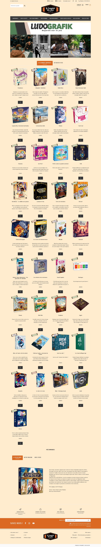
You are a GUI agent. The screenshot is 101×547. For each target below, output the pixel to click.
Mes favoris (58, 1)
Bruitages (80, 277)
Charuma (20, 163)
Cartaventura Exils (40, 126)
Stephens (60, 315)
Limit (80, 391)
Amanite (20, 391)
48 (80, 325)
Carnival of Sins (40, 201)
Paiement (12, 535)
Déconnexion (87, 537)
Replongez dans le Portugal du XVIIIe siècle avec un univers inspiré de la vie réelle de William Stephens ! (60, 321)
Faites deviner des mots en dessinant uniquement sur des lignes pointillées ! (80, 130)
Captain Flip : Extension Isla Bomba (20, 126)
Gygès (80, 315)
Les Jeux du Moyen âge (80, 353)
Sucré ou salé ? (60, 353)
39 (60, 400)
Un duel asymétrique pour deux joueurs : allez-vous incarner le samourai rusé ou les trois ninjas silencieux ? (20, 245)
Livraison (26, 532)
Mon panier (74, 535)
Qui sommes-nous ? (67, 1)
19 (40, 211)
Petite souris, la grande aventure (61, 163)
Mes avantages (74, 537)
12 (20, 97)
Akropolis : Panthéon (40, 88)
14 (80, 97)
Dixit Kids (40, 315)
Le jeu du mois (17, 457)
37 (60, 97)
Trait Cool (80, 126)
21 (60, 287)
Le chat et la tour (40, 391)
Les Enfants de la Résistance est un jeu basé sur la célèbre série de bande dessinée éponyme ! (40, 283)
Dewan (20, 315)
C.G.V (25, 535)
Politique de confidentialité (16, 537)
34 (20, 325)
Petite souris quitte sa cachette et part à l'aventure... (61, 168)
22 (40, 173)
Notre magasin (28, 457)
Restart (81, 201)
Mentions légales (27, 537)
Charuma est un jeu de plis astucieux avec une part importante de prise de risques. (20, 168)
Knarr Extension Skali (81, 88)
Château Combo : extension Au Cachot (40, 354)
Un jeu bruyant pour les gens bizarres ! (80, 281)
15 (20, 173)
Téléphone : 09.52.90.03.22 (84, 1)
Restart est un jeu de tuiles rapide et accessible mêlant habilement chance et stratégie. (80, 207)
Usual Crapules (60, 277)
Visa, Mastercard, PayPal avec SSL (40, 511)
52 (60, 325)
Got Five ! (40, 163)
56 (80, 249)
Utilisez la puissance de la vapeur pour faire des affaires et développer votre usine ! (80, 244)
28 (80, 211)
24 (80, 135)
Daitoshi (81, 239)
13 (40, 135)
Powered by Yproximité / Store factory (82, 545)
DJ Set (20, 429)
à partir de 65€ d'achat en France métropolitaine (20, 511)
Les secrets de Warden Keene (40, 239)
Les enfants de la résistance (40, 277)
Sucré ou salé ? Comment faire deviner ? (60, 357)
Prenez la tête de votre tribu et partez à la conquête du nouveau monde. (20, 320)
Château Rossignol (20, 239)
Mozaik (60, 239)
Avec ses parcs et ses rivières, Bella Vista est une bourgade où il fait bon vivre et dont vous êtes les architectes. (61, 93)
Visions (60, 126)
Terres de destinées (60, 201)
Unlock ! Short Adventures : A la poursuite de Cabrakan (20, 278)
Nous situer (38, 457)
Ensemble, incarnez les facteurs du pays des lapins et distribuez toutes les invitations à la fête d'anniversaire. (40, 321)
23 (40, 249)
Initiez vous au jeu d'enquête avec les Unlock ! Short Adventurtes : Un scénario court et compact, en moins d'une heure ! (20, 283)
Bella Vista (60, 88)
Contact (75, 532)
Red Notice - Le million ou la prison (20, 201)
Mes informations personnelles (84, 535)
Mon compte (50, 1)
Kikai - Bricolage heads (60, 391)
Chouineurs (20, 88)
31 (40, 287)
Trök (81, 163)
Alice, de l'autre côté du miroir (20, 353)
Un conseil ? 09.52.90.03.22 (60, 511)
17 (60, 135)
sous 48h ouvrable (81, 511)
